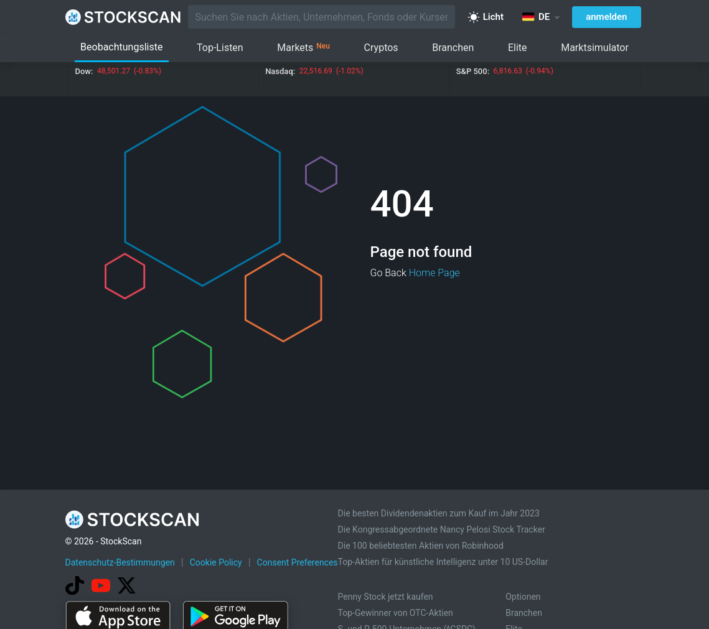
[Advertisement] (354, 594)
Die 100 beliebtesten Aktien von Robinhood (421, 546)
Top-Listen (220, 48)
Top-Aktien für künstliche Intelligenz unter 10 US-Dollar (443, 562)
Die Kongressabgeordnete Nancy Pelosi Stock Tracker (441, 529)
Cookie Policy (216, 562)
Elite (517, 48)
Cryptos (381, 48)
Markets (303, 47)
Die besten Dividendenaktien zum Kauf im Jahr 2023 (439, 513)
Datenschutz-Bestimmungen (120, 562)
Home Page (434, 273)
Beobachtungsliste (121, 47)
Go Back (388, 273)
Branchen (453, 48)
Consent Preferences (297, 562)
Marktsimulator (595, 48)
